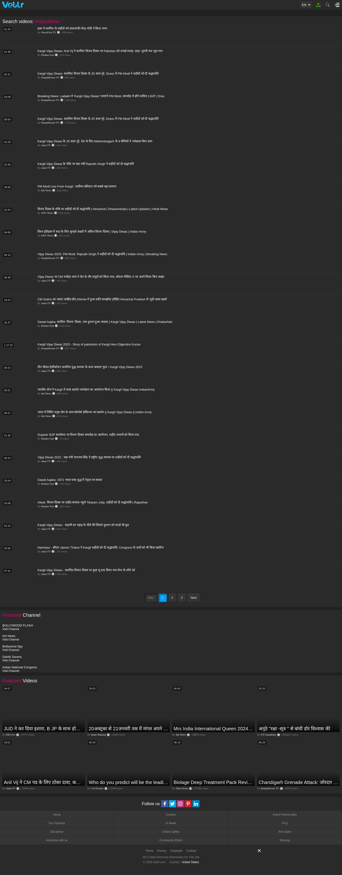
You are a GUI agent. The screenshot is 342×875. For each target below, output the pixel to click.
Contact (171, 814)
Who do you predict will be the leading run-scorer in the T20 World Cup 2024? (129, 782)
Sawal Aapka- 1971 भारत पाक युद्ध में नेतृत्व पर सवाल (70, 480)
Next (194, 597)
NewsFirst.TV (48, 32)
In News (171, 823)
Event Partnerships (285, 814)
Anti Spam (284, 831)
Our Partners (57, 823)
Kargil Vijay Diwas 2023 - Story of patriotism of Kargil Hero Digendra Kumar (89, 344)
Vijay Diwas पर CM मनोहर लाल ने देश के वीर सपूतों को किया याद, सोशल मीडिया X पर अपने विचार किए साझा (101, 276)
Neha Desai (182, 788)
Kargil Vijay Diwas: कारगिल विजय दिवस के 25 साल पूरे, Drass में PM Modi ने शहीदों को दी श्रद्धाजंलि (98, 73)
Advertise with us (57, 840)
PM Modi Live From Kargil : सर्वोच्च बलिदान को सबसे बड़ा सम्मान (77, 186)
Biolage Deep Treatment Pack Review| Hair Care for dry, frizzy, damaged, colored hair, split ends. (214, 782)
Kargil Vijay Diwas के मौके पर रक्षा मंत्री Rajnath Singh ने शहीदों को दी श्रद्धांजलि (86, 164)
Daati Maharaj (98, 734)
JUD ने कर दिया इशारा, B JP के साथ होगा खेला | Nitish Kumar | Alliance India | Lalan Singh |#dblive (44, 728)
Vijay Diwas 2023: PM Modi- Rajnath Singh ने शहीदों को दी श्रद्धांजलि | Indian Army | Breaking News (102, 254)
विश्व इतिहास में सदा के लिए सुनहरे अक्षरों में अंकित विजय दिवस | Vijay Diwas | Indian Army (92, 231)
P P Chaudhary (268, 734)
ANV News (47, 212)
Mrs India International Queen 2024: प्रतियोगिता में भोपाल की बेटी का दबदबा (214, 728)
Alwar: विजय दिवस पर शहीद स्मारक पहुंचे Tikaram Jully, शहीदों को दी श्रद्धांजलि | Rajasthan (93, 502)
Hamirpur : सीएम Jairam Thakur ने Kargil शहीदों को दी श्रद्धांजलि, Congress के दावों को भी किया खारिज (101, 547)
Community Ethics (170, 840)
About (57, 814)
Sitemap (285, 840)
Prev (151, 597)
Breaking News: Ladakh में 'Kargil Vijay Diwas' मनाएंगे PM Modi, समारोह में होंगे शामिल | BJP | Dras (101, 96)
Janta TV (46, 145)
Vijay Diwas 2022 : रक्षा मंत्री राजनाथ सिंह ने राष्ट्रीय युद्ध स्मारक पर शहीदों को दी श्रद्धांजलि (89, 457)
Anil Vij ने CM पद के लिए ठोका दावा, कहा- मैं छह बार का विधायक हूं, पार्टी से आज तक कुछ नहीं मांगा (44, 782)
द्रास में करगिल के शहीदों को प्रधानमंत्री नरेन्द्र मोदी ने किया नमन (72, 28)
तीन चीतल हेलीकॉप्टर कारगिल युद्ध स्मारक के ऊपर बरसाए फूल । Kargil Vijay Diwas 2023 (90, 367)
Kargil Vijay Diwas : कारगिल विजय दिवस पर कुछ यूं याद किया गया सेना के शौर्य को (86, 570)
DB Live (10, 734)
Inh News (46, 190)
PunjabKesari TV (50, 77)
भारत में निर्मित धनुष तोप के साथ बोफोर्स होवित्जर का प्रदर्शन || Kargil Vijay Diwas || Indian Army (95, 412)
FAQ (285, 823)
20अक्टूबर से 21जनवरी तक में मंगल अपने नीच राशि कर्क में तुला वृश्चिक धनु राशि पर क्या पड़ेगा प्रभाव (129, 728)
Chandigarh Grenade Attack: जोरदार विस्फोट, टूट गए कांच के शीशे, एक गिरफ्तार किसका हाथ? (299, 782)
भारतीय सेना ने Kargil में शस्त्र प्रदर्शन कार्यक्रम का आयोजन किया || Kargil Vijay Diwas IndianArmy (96, 389)
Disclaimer (56, 831)
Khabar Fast (47, 54)
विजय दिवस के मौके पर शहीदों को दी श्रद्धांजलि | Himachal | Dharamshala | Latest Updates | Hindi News (103, 209)
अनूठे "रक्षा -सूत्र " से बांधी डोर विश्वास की (294, 728)
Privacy (161, 850)
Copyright (176, 850)
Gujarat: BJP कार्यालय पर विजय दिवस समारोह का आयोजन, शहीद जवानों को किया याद (88, 434)
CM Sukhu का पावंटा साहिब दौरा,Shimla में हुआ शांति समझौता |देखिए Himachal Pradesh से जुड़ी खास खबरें (102, 299)
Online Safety (170, 831)
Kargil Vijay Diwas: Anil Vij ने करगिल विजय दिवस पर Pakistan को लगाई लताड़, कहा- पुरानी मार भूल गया (100, 51)
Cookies (191, 850)
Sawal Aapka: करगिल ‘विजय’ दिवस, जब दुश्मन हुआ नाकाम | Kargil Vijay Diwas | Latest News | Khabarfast (105, 322)
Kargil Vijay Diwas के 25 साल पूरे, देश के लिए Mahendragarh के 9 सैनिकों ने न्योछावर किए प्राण (95, 141)
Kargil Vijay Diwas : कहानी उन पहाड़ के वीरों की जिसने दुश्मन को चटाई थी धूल (83, 525)
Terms (149, 850)
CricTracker (97, 788)
